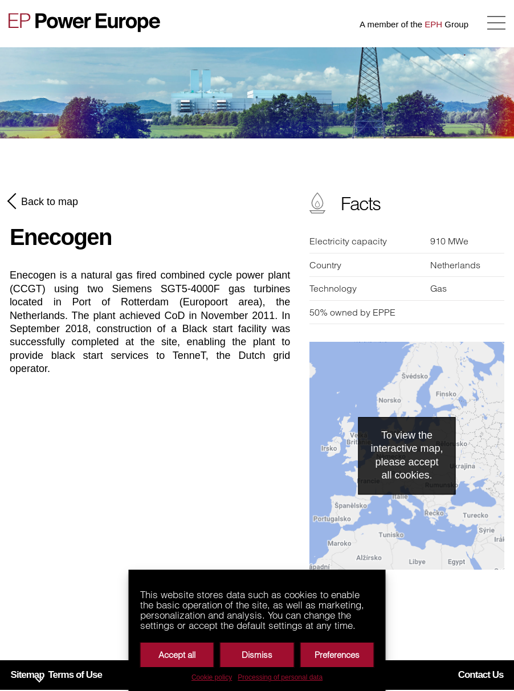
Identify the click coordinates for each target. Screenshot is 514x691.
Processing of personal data (280, 677)
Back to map (44, 201)
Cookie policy (211, 677)
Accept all (176, 654)
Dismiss (257, 654)
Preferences (337, 654)
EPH (433, 24)
